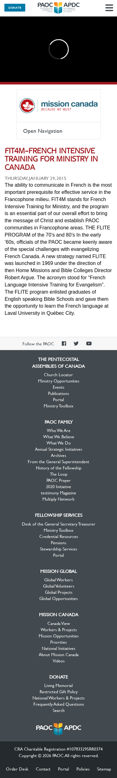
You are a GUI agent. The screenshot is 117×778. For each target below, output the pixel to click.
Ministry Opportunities (58, 380)
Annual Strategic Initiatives (58, 449)
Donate (14, 7)
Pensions (58, 542)
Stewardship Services (58, 548)
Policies (83, 768)
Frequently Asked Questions (58, 704)
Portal (58, 399)
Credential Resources (58, 536)
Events (58, 387)
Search (59, 710)
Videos (59, 660)
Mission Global (58, 571)
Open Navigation (42, 130)
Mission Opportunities (59, 635)
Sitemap (104, 768)
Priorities (58, 642)
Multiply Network (58, 499)
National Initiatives (58, 648)
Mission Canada (58, 105)
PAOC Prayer (58, 480)
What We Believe (58, 436)
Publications (58, 393)
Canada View (58, 623)
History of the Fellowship (58, 467)
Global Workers (58, 579)
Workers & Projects (59, 629)
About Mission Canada (59, 654)
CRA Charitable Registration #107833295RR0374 (58, 749)
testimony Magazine (58, 492)
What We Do (58, 442)
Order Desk (17, 768)
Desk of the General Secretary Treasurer (58, 523)
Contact (43, 768)
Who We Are (59, 430)
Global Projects (58, 592)
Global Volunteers (58, 585)
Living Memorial (58, 685)
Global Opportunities (58, 598)
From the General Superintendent (58, 461)
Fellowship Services (58, 515)
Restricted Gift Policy (59, 691)
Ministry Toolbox (58, 405)
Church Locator (58, 374)
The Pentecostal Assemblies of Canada (59, 8)
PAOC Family (59, 422)
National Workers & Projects (58, 697)
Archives (58, 455)
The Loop (58, 474)
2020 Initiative (58, 486)
